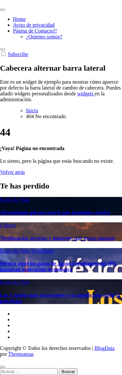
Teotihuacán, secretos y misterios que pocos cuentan (57, 238)
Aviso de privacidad (34, 25)
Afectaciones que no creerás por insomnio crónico (55, 212)
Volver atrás (12, 172)
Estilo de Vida (14, 199)
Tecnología (42, 251)
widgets (86, 93)
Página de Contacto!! (35, 31)
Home (19, 19)
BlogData (105, 348)
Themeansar (20, 354)
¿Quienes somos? (44, 36)
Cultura (8, 225)
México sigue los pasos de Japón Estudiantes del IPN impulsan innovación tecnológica (58, 266)
